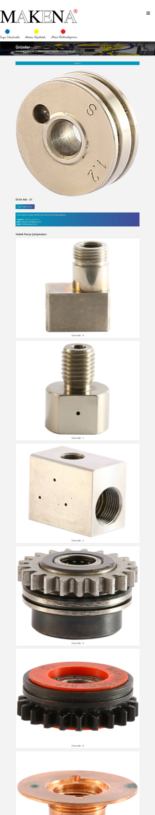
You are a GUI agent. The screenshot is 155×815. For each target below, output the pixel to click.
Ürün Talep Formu (25, 207)
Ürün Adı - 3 (77, 643)
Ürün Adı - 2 (77, 540)
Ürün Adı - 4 (77, 745)
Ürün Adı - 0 (77, 335)
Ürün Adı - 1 (77, 437)
